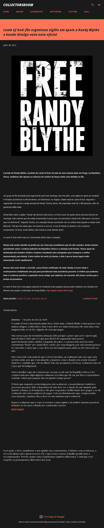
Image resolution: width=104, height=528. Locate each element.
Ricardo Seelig (39, 298)
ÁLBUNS (19, 11)
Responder (17, 409)
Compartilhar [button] (90, 298)
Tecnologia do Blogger (52, 516)
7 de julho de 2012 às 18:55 (34, 319)
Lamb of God (24, 298)
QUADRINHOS (36, 11)
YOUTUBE (72, 11)
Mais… (87, 11)
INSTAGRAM (55, 11)
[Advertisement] (52, 484)
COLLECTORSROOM (18, 5)
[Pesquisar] (92, 4)
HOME (6, 11)
